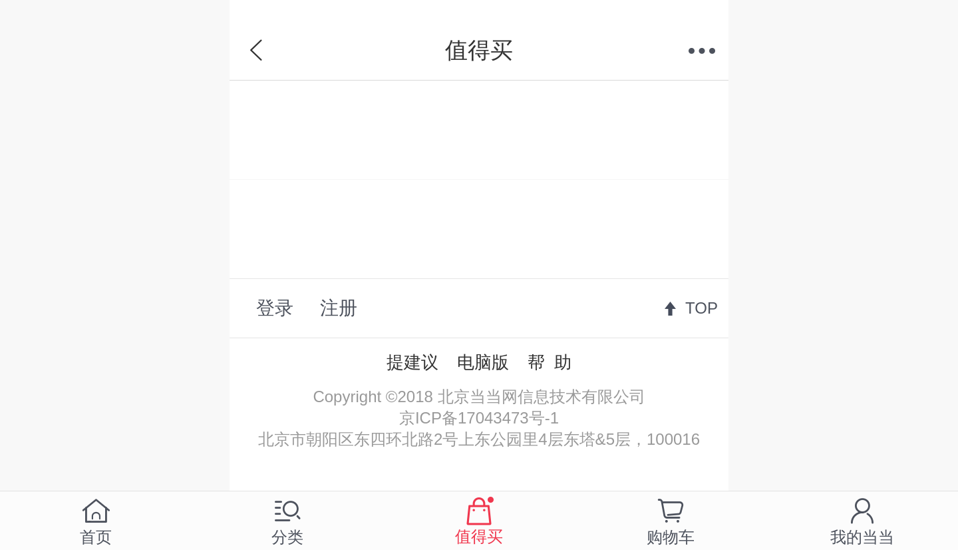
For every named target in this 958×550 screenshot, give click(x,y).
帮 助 (549, 362)
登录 (274, 308)
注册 (338, 308)
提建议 (412, 362)
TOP (701, 308)
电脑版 (483, 362)
